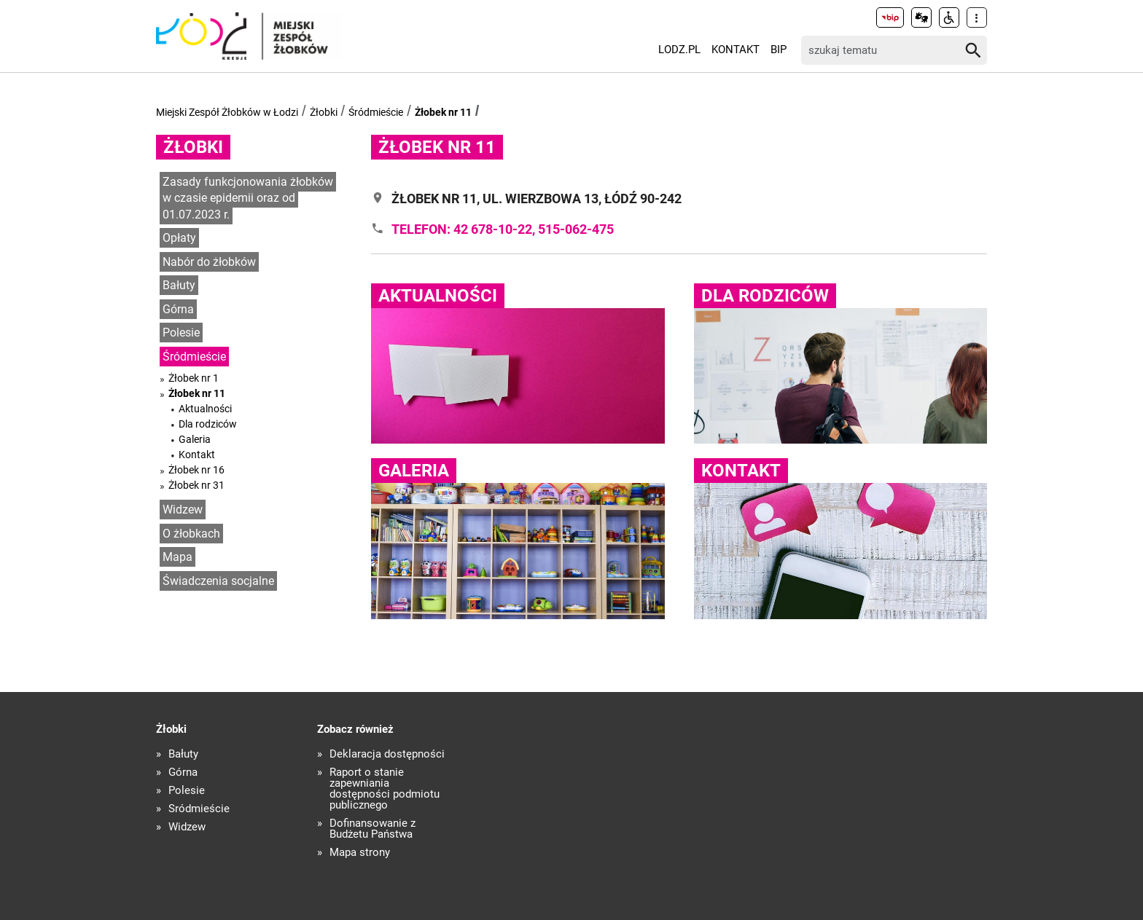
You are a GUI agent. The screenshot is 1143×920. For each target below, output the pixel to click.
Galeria (195, 439)
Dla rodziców (208, 424)
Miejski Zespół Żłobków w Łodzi (227, 112)
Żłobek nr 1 (193, 378)
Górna (178, 309)
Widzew (183, 509)
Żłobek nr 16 (196, 470)
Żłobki (324, 112)
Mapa (177, 557)
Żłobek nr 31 (196, 485)
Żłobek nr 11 (443, 112)
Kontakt (735, 49)
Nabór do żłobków (209, 262)
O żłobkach (191, 533)
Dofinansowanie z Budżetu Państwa (372, 829)
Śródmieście (375, 112)
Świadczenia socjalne (218, 581)
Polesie (181, 332)
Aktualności (205, 408)
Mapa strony (359, 852)
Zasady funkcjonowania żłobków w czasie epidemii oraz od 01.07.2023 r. (248, 198)
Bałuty (179, 285)
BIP (779, 49)
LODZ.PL (679, 49)
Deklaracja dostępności (387, 754)
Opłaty (179, 238)
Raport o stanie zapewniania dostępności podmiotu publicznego (384, 789)
